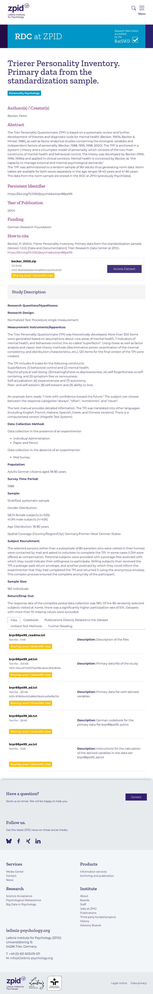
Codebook (30, 620)
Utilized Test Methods (26, 626)
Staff (83, 904)
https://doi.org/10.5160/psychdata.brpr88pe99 (40, 194)
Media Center (15, 871)
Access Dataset (124, 269)
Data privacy (139, 983)
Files (14, 620)
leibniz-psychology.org (28, 930)
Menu (141, 9)
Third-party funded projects (98, 917)
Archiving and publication (97, 875)
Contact (136, 797)
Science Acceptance (19, 896)
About (84, 896)
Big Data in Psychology (21, 904)
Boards (84, 900)
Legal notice (119, 983)
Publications (88, 913)
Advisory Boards (90, 925)
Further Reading (60, 626)
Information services (93, 871)
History (84, 921)
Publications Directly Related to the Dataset (76, 620)
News (9, 880)
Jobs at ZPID (88, 908)
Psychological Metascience (23, 900)
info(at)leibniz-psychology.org (31, 958)
